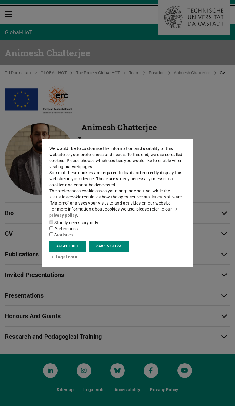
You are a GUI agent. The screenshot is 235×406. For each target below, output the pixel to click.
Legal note (63, 257)
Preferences (63, 228)
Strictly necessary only (73, 222)
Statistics (61, 234)
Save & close (109, 246)
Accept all (67, 246)
